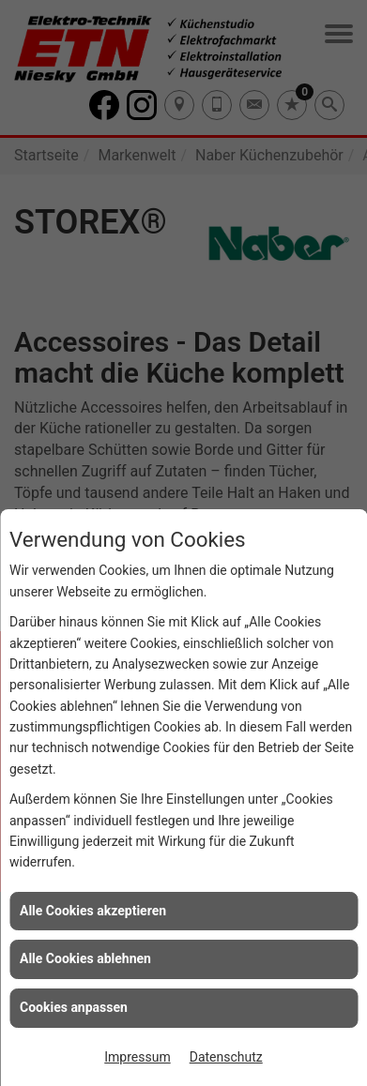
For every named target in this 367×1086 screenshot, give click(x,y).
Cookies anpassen (74, 1007)
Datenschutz (226, 1056)
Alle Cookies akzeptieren (93, 910)
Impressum (137, 1056)
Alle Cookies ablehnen (85, 958)
